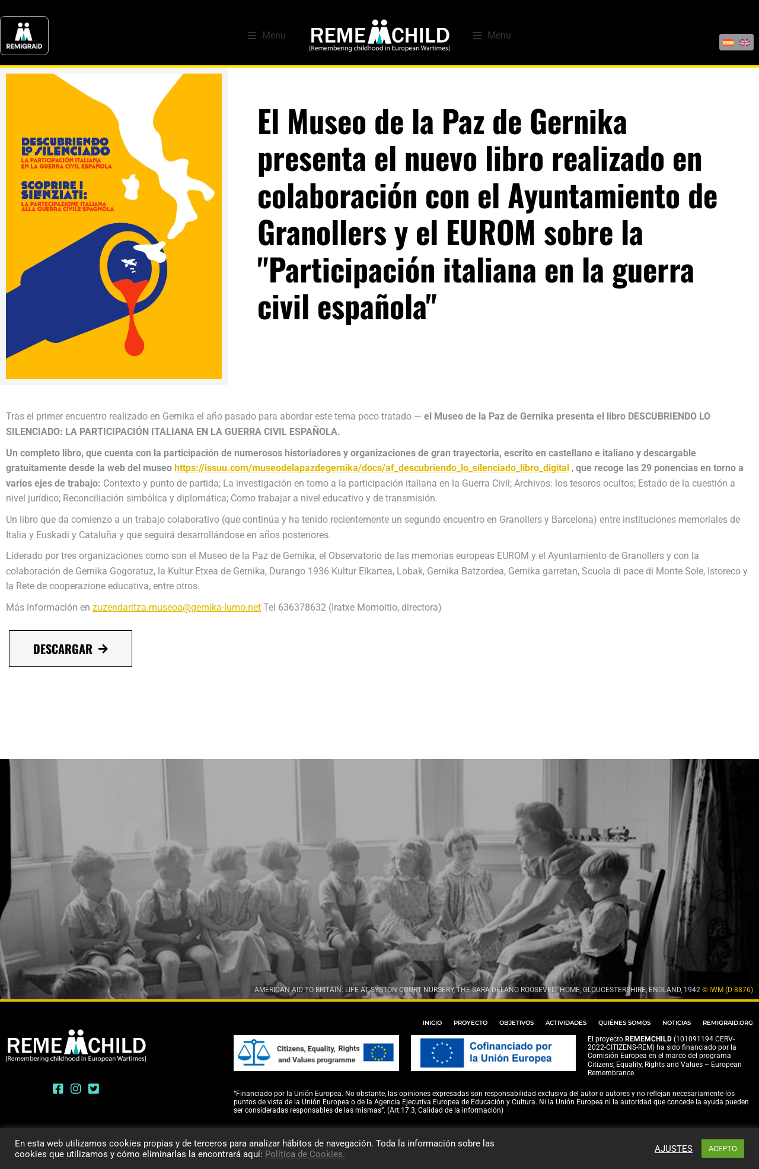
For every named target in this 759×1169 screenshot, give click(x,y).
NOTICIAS (676, 1023)
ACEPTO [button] (723, 1148)
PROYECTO (470, 1023)
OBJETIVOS (516, 1023)
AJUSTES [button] (674, 1148)
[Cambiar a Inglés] (744, 36)
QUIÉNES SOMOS (624, 1023)
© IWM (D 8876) (727, 990)
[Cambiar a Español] (728, 36)
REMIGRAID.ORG (728, 1023)
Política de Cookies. (304, 1154)
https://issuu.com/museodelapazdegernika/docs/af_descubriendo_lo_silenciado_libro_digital (371, 468)
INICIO (432, 1023)
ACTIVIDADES (566, 1023)
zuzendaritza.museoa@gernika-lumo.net (177, 607)
